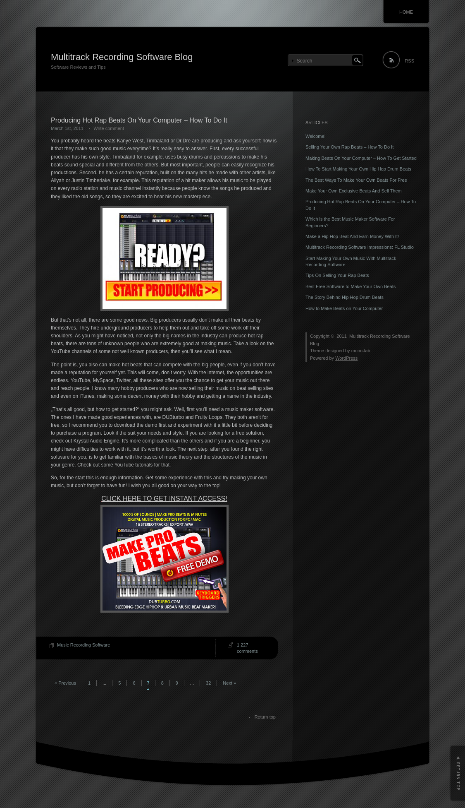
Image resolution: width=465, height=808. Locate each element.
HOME (406, 12)
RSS (409, 60)
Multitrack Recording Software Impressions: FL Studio (359, 247)
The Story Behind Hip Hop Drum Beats (344, 297)
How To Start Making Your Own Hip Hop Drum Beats (358, 168)
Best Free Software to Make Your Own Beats (350, 286)
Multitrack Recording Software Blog (122, 57)
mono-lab (360, 350)
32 (208, 683)
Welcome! (315, 136)
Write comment (108, 128)
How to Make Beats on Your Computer (344, 308)
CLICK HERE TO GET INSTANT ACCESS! (164, 498)
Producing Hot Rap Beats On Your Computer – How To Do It (139, 120)
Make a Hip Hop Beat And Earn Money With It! (352, 236)
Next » (229, 683)
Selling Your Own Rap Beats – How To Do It (349, 146)
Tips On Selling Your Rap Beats (337, 275)
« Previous (65, 683)
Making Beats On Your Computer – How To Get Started (361, 158)
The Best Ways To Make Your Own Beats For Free (356, 180)
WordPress (346, 358)
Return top (265, 716)
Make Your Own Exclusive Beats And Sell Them (353, 190)
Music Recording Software (83, 644)
